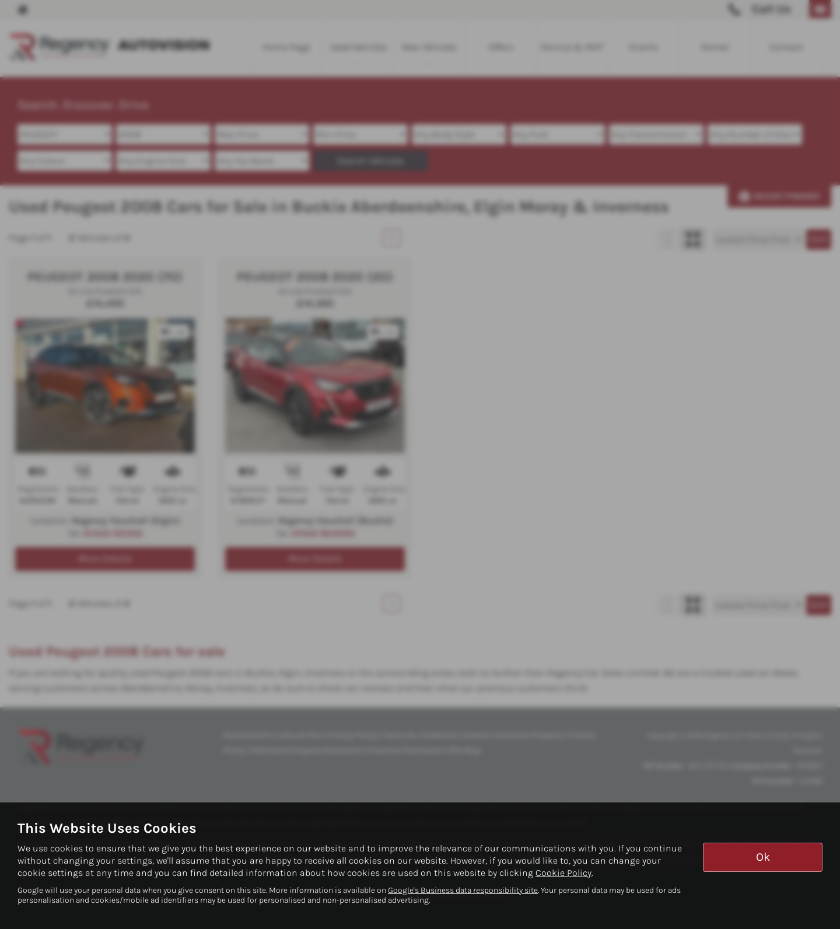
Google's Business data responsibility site (463, 890)
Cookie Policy (564, 872)
